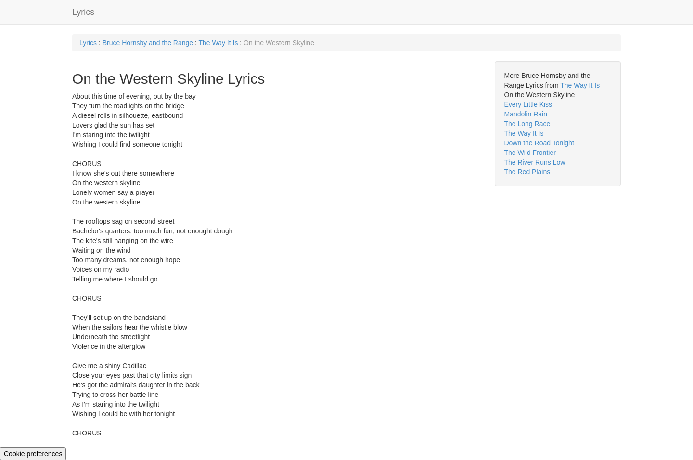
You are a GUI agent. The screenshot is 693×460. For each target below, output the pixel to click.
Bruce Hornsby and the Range (148, 43)
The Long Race (527, 124)
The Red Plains (527, 172)
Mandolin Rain (526, 114)
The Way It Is (218, 43)
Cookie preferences (33, 454)
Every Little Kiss (528, 104)
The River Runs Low (534, 162)
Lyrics (83, 12)
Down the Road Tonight (539, 143)
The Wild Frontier (530, 152)
